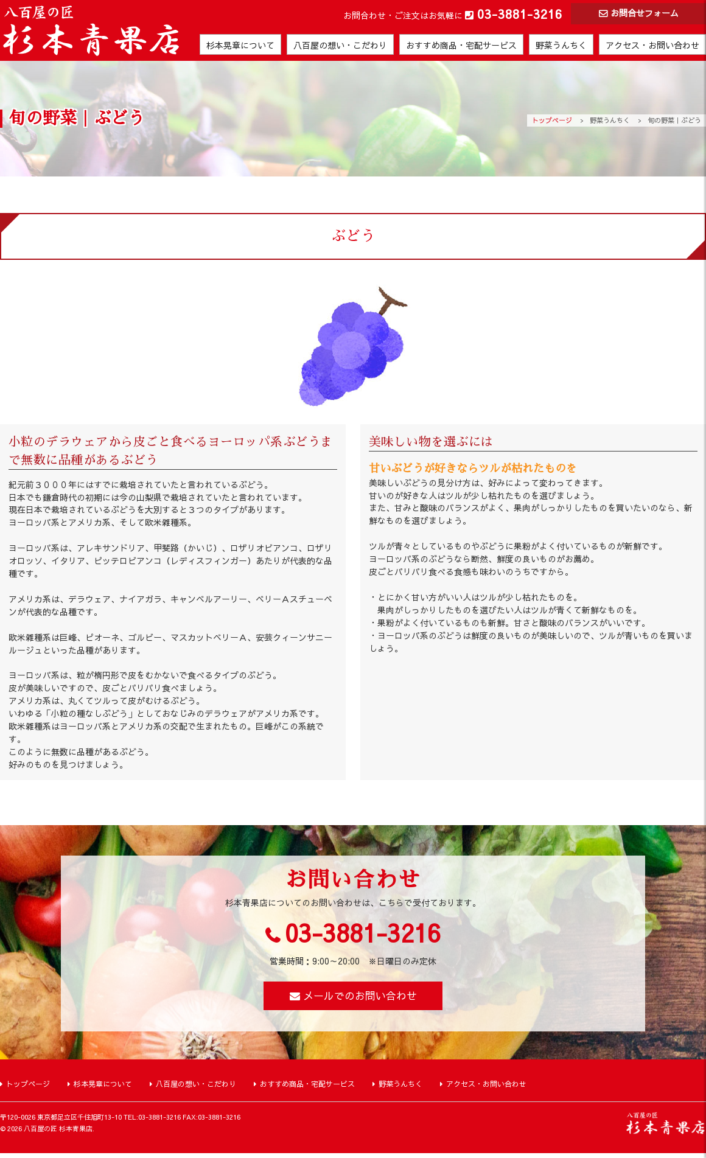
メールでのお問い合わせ (360, 999)
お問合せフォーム (644, 14)
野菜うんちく (561, 46)
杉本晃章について (240, 46)
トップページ (552, 120)
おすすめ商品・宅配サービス (461, 46)
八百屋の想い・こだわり (340, 46)
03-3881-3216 (519, 13)
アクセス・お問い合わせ (652, 46)
